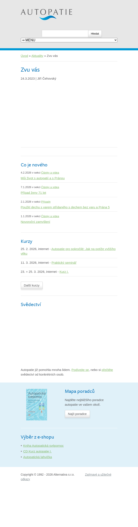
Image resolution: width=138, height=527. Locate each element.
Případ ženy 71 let (33, 192)
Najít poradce (77, 414)
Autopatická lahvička (37, 457)
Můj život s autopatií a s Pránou (43, 178)
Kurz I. (63, 271)
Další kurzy (31, 285)
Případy (46, 201)
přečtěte (107, 370)
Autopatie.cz (29, 2)
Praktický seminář (63, 262)
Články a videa (50, 172)
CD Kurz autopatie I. (37, 451)
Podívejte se (80, 370)
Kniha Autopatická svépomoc (43, 445)
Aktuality (37, 56)
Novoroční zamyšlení (35, 221)
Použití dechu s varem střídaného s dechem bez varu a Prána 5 (65, 207)
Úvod (24, 56)
